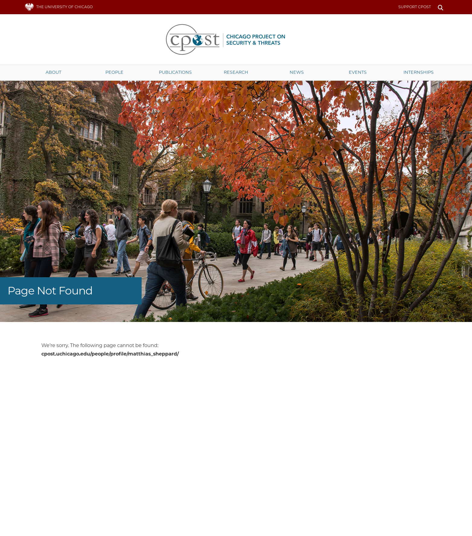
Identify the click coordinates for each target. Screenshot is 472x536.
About (53, 72)
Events (358, 72)
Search (441, 7)
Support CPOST (414, 7)
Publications (175, 72)
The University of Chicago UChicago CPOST (236, 39)
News (297, 72)
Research (236, 72)
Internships (418, 72)
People (114, 72)
